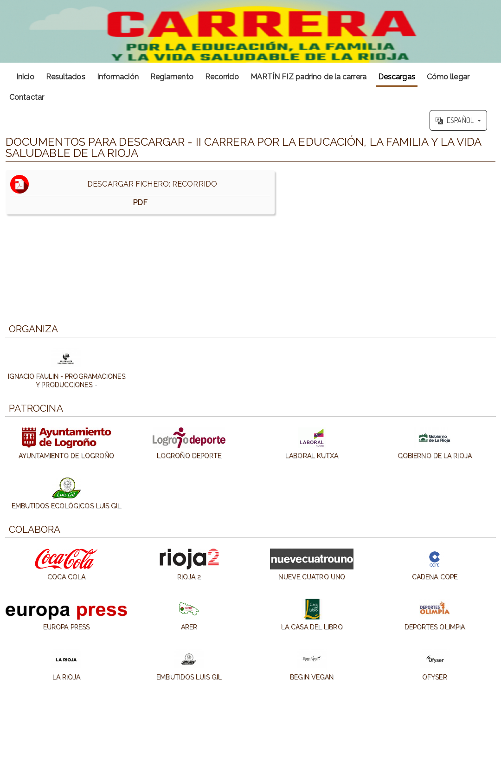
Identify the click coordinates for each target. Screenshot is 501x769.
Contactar (26, 97)
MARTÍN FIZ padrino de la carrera (308, 76)
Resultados (65, 76)
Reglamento (171, 76)
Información (118, 76)
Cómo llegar (448, 76)
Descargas (396, 76)
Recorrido (222, 76)
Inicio (25, 76)
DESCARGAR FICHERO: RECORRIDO (140, 192)
